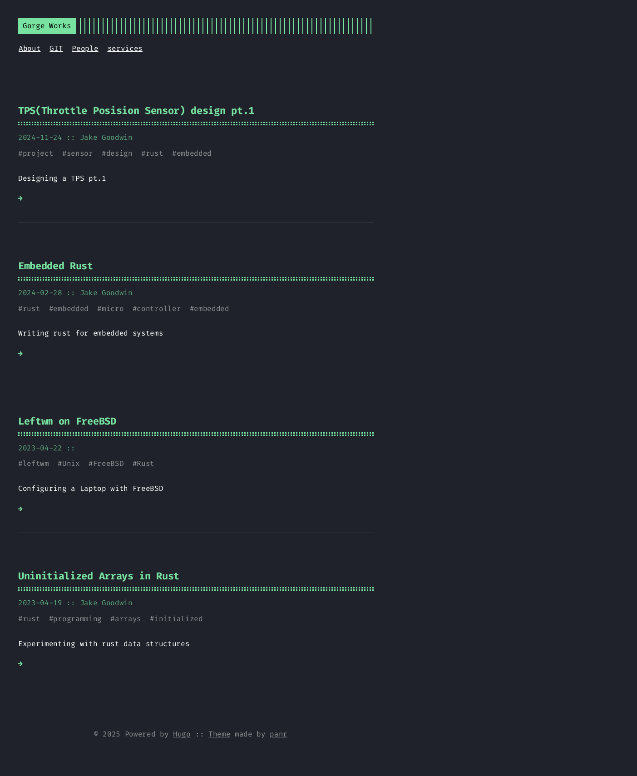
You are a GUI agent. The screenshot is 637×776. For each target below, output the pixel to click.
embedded (194, 153)
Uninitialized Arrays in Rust (98, 576)
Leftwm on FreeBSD (67, 421)
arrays (128, 618)
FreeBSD (108, 463)
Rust (145, 463)
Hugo (182, 734)
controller (159, 308)
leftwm (36, 463)
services (125, 48)
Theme (219, 734)
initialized (178, 618)
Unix (71, 463)
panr (278, 734)
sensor (80, 153)
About (29, 48)
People (85, 48)
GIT (56, 48)
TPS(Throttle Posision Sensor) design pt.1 (136, 110)
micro (112, 308)
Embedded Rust (55, 265)
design (119, 153)
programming (77, 618)
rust (154, 153)
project (38, 153)
